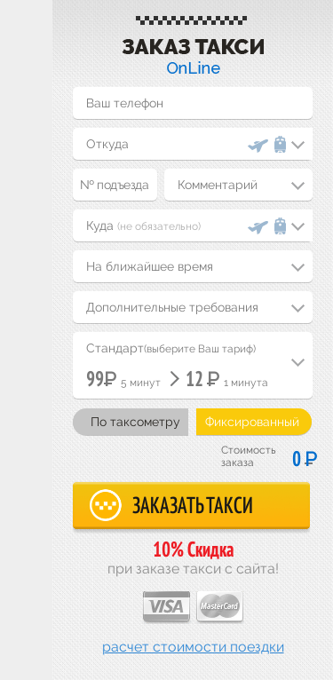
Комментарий (218, 185)
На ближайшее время (149, 266)
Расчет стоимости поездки (193, 646)
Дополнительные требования (172, 307)
